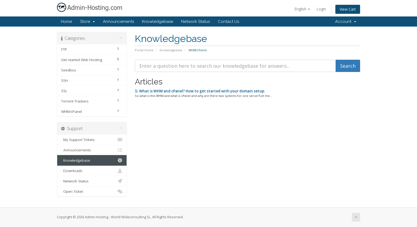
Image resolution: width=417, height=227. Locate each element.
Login (321, 8)
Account (345, 21)
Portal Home (144, 50)
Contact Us (228, 21)
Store (87, 21)
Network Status (195, 21)
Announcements (118, 21)
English (302, 8)
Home (66, 21)
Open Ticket (92, 191)
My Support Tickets (92, 139)
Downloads (92, 171)
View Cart (348, 9)
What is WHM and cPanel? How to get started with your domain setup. (200, 91)
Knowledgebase (157, 21)
